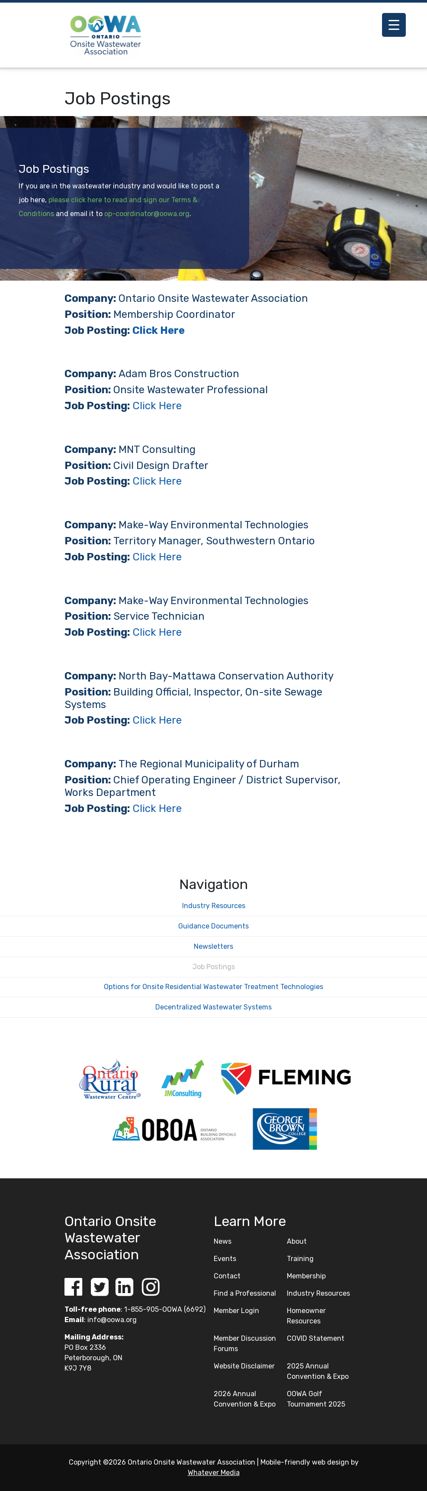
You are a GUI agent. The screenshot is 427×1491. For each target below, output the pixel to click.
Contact (227, 1276)
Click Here (158, 330)
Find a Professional (245, 1293)
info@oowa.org (112, 1320)
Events (225, 1259)
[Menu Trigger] (394, 25)
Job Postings (214, 967)
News (222, 1241)
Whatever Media (214, 1472)
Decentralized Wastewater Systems (213, 1007)
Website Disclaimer (244, 1366)
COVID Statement (315, 1338)
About (297, 1241)
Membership (306, 1276)
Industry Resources (213, 906)
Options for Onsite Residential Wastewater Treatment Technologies (213, 987)
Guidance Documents (213, 926)
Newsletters (213, 946)
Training (300, 1259)
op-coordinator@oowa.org (146, 214)
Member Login (236, 1311)
